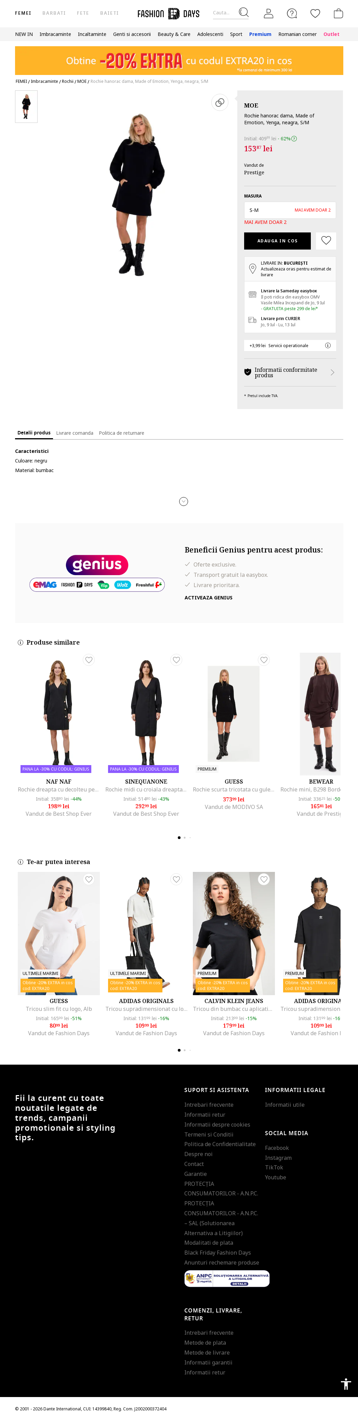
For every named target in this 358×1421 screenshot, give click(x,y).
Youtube (275, 1177)
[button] (290, 210)
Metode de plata (205, 1342)
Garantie (195, 1174)
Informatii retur (204, 1114)
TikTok (274, 1167)
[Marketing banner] (179, 57)
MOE (251, 105)
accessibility (346, 1384)
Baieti (109, 13)
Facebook (277, 1148)
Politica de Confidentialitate (220, 1144)
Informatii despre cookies (217, 1124)
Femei (23, 13)
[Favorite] (315, 13)
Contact (194, 1164)
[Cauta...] (231, 13)
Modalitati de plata (208, 1242)
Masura (253, 196)
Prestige (254, 172)
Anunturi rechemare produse (221, 1262)
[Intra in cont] (268, 13)
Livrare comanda (74, 433)
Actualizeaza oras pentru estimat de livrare (296, 272)
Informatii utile (285, 1104)
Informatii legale (295, 1090)
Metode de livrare (207, 1352)
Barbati (54, 13)
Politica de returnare (121, 433)
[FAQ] (292, 13)
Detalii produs (34, 432)
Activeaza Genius (209, 597)
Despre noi (198, 1154)
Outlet (331, 34)
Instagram (278, 1158)
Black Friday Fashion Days (217, 1252)
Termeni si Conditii (209, 1134)
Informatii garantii (208, 1362)
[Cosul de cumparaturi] (337, 13)
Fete (83, 13)
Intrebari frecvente (209, 1104)
